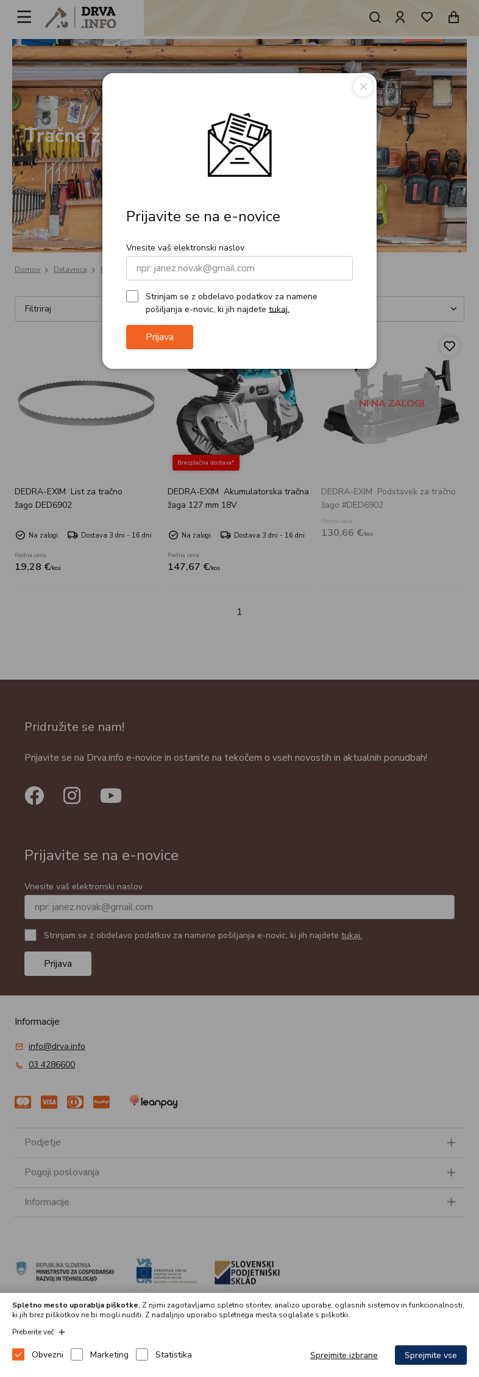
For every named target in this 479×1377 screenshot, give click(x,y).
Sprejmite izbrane (344, 1355)
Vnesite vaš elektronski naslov (185, 248)
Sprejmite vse (431, 1355)
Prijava (160, 337)
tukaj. (279, 309)
